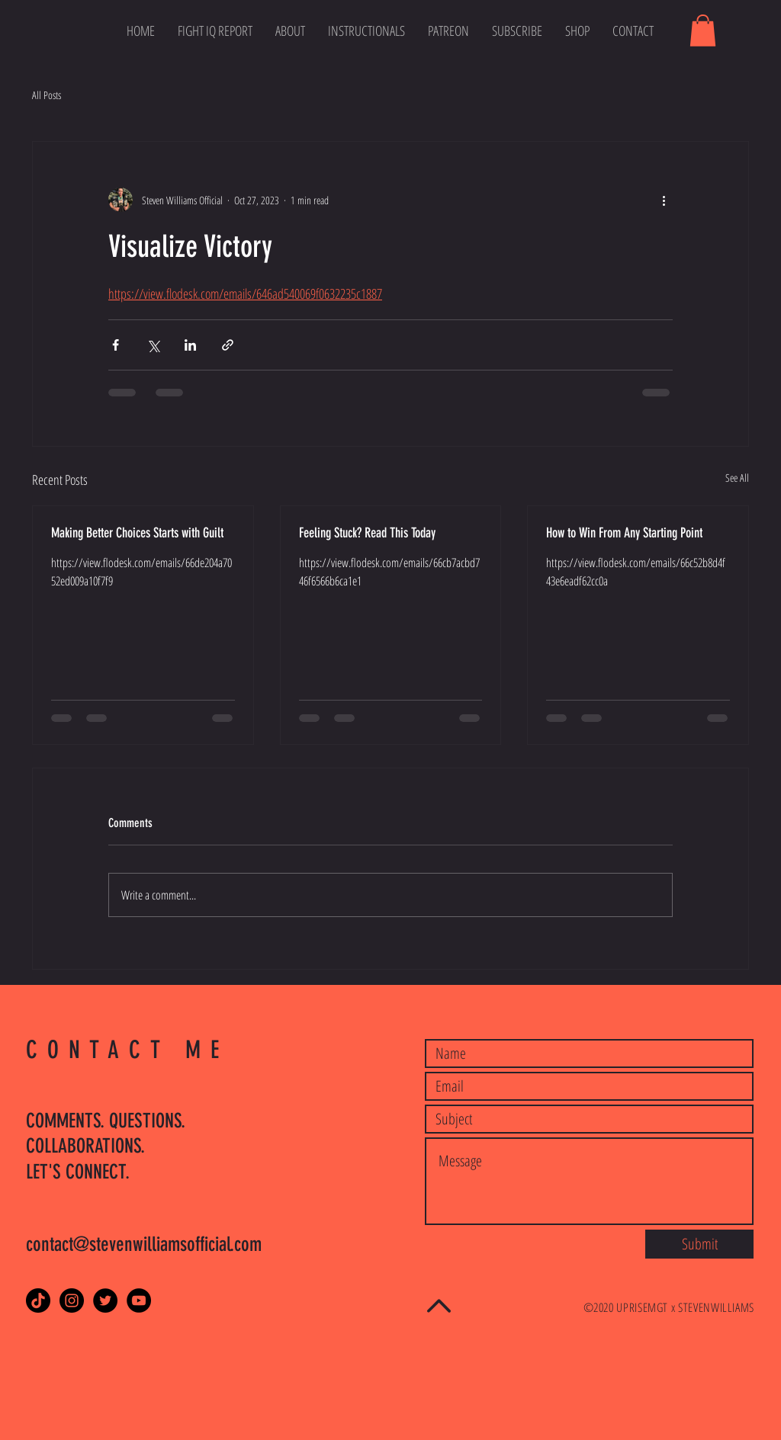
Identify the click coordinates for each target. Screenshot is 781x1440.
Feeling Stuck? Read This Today (367, 532)
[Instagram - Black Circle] (71, 1300)
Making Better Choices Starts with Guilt (137, 532)
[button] (702, 30)
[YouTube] (139, 1300)
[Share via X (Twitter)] (153, 345)
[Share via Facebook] (115, 345)
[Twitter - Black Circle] (105, 1300)
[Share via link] (227, 345)
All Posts (46, 95)
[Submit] (699, 1244)
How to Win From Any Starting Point (624, 532)
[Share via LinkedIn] (190, 345)
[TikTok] (38, 1300)
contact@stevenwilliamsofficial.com (144, 1244)
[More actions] (663, 200)
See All (737, 477)
